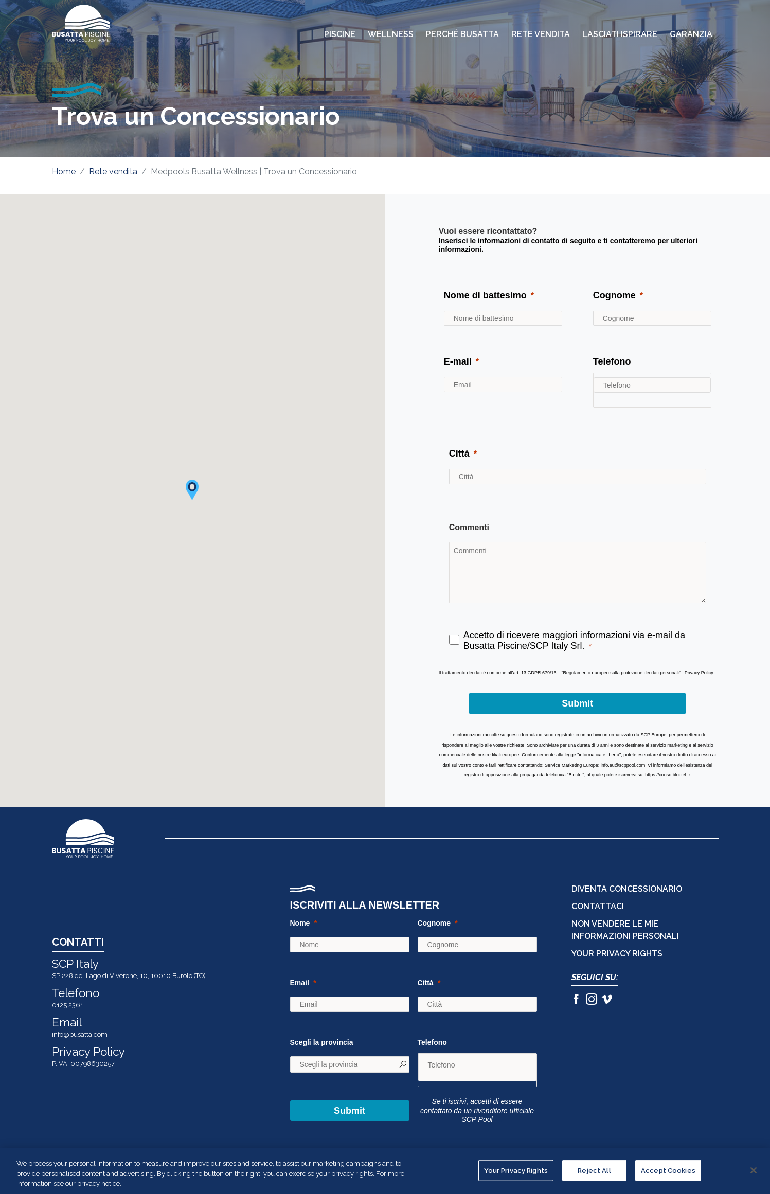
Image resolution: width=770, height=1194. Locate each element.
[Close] (753, 1170)
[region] (385, 1171)
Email (299, 983)
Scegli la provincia (321, 1042)
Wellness (391, 34)
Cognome (434, 923)
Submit (349, 1111)
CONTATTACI (597, 906)
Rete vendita (113, 171)
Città (426, 983)
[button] (192, 490)
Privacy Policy (88, 1051)
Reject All (594, 1170)
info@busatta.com (80, 1034)
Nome (300, 923)
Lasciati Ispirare (619, 34)
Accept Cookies (668, 1170)
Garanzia (691, 34)
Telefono (432, 1042)
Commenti (469, 527)
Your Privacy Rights (616, 953)
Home (64, 171)
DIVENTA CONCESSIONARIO (626, 889)
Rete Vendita (540, 34)
